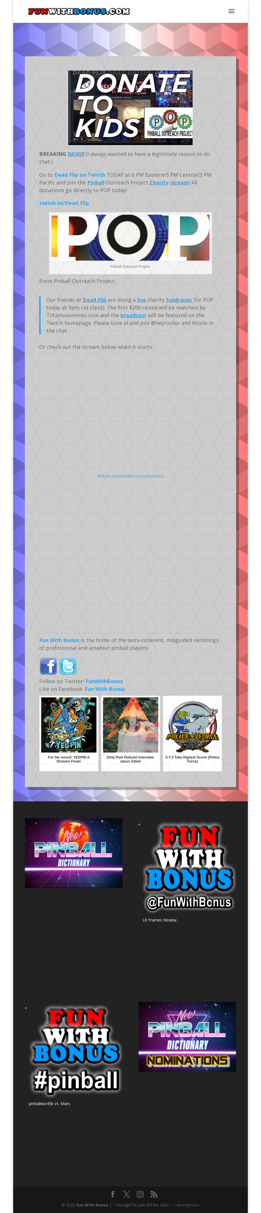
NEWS (75, 153)
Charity (159, 182)
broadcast (133, 315)
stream (179, 182)
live (141, 299)
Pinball (95, 182)
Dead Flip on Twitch (79, 174)
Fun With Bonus (59, 640)
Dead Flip (94, 299)
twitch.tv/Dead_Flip (64, 203)
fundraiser (179, 299)
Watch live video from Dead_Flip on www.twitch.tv (130, 476)
